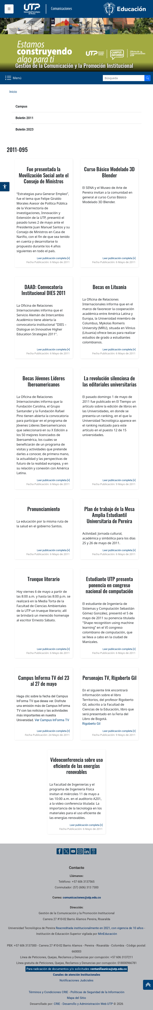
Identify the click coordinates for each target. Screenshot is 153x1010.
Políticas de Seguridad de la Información (97, 992)
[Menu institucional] (9, 8)
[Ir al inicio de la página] (148, 985)
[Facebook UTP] (60, 851)
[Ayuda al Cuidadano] (93, 851)
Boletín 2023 (24, 129)
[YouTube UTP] (73, 851)
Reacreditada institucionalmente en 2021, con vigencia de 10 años (99, 928)
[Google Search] (123, 78)
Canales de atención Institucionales (76, 974)
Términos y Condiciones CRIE (48, 992)
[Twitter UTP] (66, 851)
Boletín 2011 (24, 118)
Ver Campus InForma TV (52, 720)
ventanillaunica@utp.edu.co (108, 969)
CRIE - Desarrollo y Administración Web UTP (83, 1004)
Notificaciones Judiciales (76, 980)
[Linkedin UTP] (87, 851)
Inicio (13, 92)
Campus (21, 106)
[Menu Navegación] (13, 78)
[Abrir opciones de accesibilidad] (5, 187)
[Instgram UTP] (80, 851)
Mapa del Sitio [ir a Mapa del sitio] (76, 998)
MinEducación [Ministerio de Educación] (107, 934)
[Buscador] (147, 78)
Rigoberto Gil (91, 724)
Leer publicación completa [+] (53, 258)
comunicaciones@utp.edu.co (82, 897)
